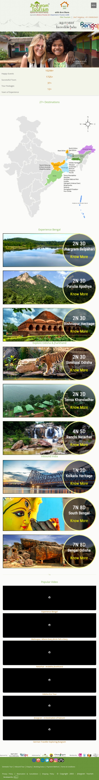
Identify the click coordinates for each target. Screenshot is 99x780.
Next (96, 50)
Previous (2, 50)
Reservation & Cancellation (27, 774)
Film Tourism (65, 17)
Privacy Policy (7, 774)
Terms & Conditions (68, 767)
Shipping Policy (48, 774)
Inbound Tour (20, 767)
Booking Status (39, 767)
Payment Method (53, 767)
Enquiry (29, 767)
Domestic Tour (7, 767)
